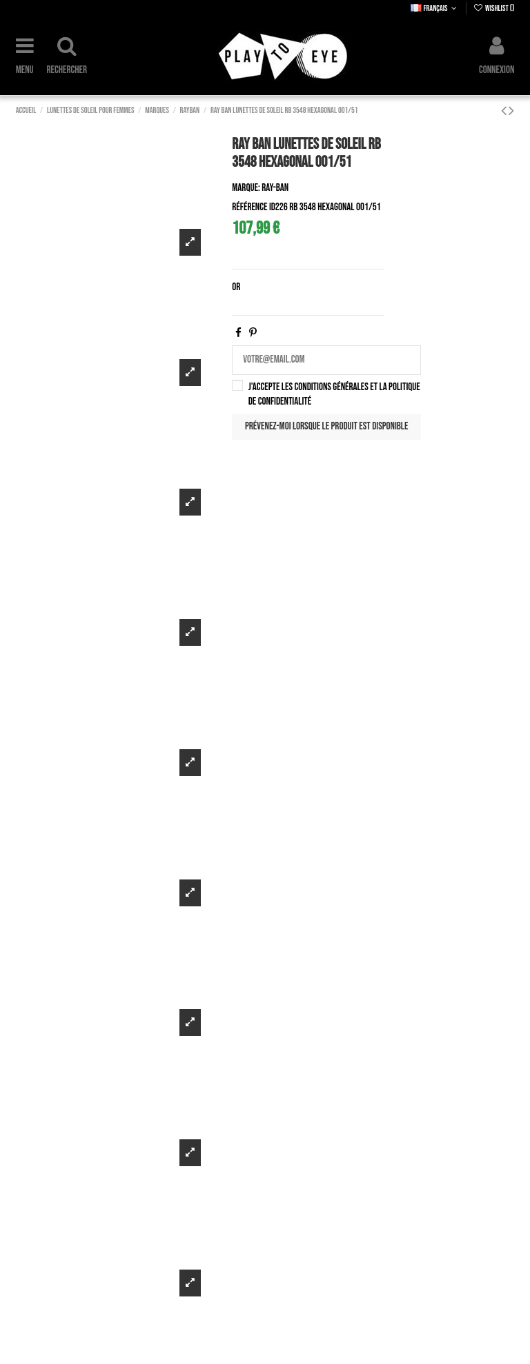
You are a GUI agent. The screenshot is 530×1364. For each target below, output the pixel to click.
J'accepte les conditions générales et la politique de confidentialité (334, 394)
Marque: (245, 187)
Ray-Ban (275, 187)
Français (435, 8)
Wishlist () (494, 8)
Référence (249, 207)
